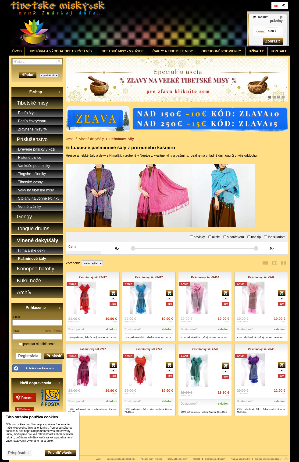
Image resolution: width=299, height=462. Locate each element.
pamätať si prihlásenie (37, 344)
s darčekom (233, 237)
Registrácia (28, 356)
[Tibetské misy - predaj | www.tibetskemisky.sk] (115, 23)
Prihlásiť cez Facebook (40, 368)
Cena (72, 246)
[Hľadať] (59, 62)
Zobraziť (272, 41)
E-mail (16, 316)
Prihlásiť (54, 356)
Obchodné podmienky (215, 459)
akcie (214, 237)
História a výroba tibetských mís (120, 459)
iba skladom (274, 237)
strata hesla (53, 331)
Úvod (98, 459)
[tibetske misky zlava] (177, 79)
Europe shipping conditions (268, 459)
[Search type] (49, 75)
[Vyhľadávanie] (37, 62)
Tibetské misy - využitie (151, 459)
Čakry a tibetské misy (177, 459)
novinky (197, 237)
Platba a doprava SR (240, 459)
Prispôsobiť (18, 453)
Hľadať (27, 75)
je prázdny (276, 19)
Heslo (16, 330)
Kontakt (196, 459)
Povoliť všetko (61, 453)
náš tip (254, 237)
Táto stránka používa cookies (32, 417)
